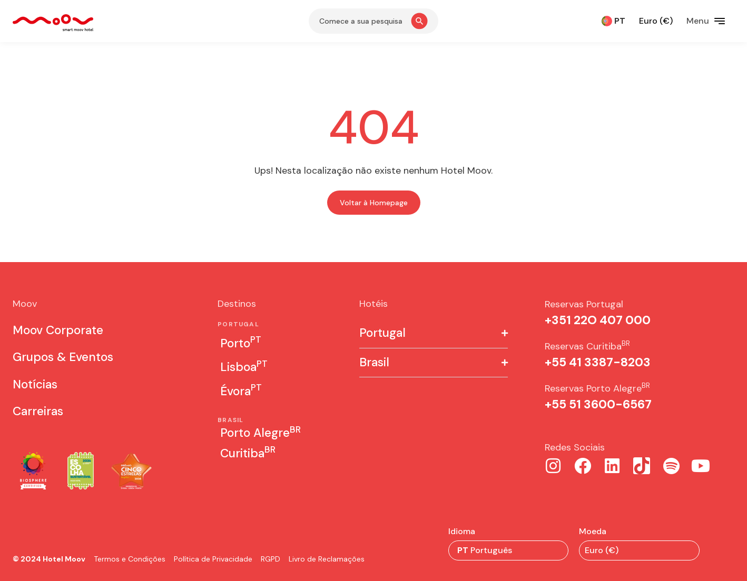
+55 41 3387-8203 (598, 362)
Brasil (374, 363)
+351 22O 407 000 (598, 320)
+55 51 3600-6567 (598, 404)
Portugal (382, 333)
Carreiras (38, 411)
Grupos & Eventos (63, 357)
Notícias (35, 384)
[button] (433, 333)
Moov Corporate (58, 330)
